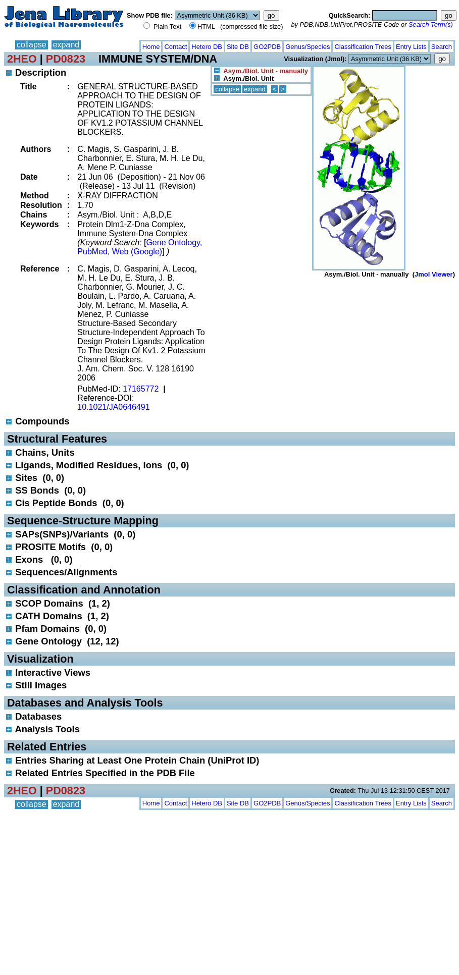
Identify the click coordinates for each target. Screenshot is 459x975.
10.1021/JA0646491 (113, 407)
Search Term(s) (431, 24)
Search (441, 46)
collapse (31, 44)
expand (66, 44)
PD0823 (65, 58)
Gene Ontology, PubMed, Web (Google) (139, 247)
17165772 (141, 389)
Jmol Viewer (434, 274)
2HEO (22, 58)
